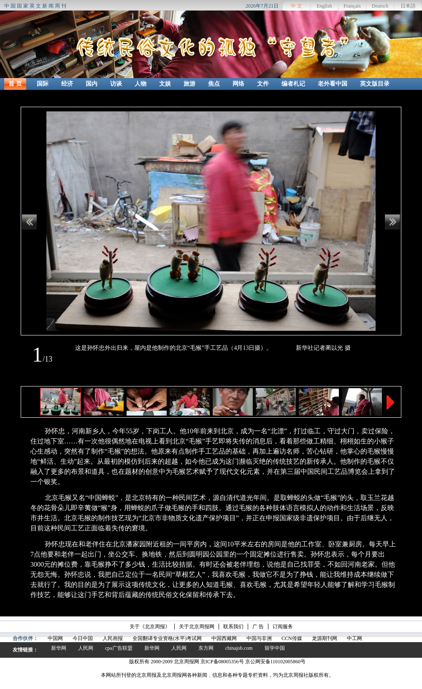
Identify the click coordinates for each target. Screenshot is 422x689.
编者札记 (293, 84)
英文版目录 (375, 84)
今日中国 (83, 638)
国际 (43, 84)
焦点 (214, 84)
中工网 (354, 638)
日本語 (408, 6)
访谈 (116, 84)
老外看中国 (332, 84)
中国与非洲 (259, 638)
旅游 (189, 84)
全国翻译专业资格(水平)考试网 (167, 638)
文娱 (165, 84)
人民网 (85, 648)
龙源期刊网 (324, 638)
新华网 (58, 648)
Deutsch (380, 6)
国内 (91, 84)
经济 (67, 84)
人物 (140, 84)
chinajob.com (239, 648)
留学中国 (275, 648)
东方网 (206, 648)
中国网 (55, 638)
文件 (263, 84)
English (324, 6)
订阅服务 (283, 627)
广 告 (258, 627)
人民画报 (113, 638)
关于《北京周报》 (150, 627)
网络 (238, 84)
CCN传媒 (291, 638)
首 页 (15, 84)
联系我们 (233, 627)
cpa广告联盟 (119, 648)
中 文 (296, 6)
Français (352, 6)
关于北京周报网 (196, 627)
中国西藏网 (224, 638)
